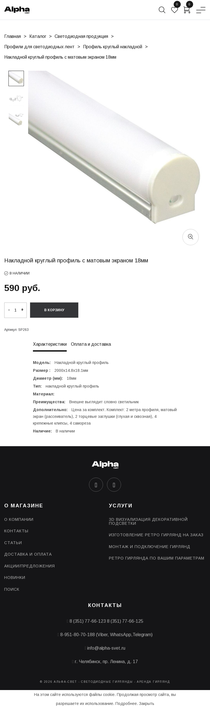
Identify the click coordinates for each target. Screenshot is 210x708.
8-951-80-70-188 (77, 634)
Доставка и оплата (28, 554)
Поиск (11, 589)
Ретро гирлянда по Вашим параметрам (156, 558)
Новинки (14, 577)
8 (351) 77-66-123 (88, 621)
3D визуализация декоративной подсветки (148, 521)
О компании (18, 519)
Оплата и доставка (91, 344)
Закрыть (146, 703)
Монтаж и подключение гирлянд (149, 547)
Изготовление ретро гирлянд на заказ (156, 535)
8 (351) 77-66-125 (125, 621)
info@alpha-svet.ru (106, 648)
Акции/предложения (29, 566)
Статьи (13, 543)
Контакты (16, 531)
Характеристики (50, 344)
